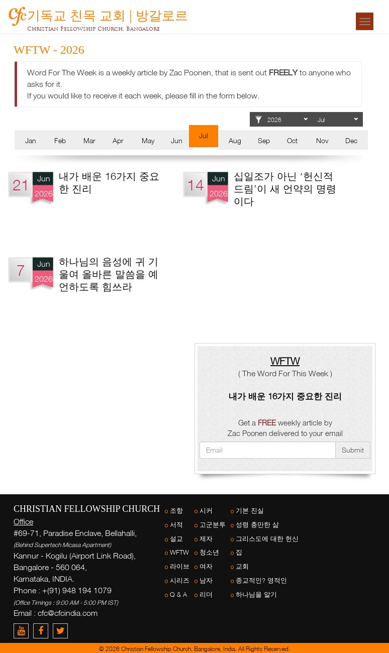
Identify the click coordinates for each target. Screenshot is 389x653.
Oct (292, 140)
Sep (264, 140)
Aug (235, 140)
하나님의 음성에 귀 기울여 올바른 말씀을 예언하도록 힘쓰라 (108, 273)
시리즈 (179, 580)
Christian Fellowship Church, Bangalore (93, 28)
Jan (30, 140)
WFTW (179, 552)
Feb (60, 140)
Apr (118, 140)
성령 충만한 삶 (257, 524)
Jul (203, 135)
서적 (176, 524)
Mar (89, 140)
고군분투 (213, 524)
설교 (176, 538)
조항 (176, 510)
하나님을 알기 (256, 594)
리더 (206, 594)
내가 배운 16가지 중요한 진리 (285, 396)
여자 (206, 566)
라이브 (179, 566)
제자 (206, 538)
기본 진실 (250, 510)
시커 (206, 510)
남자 (206, 580)
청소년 (209, 552)
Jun (176, 140)
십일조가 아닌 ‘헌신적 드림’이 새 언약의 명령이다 (285, 188)
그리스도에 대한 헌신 (267, 538)
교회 (242, 566)
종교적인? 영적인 (261, 580)
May (148, 140)
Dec (351, 140)
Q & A (178, 594)
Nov (322, 140)
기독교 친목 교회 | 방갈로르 (107, 14)
